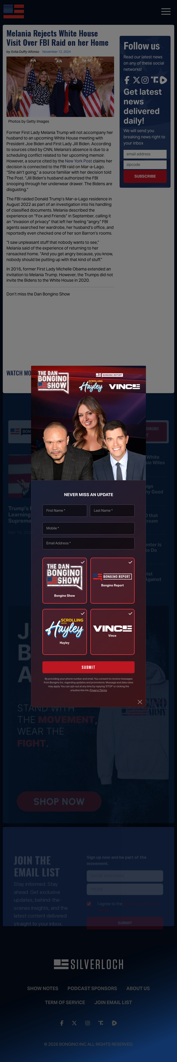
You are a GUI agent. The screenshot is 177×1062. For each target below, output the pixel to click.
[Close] (140, 702)
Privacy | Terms (98, 690)
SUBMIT (89, 667)
